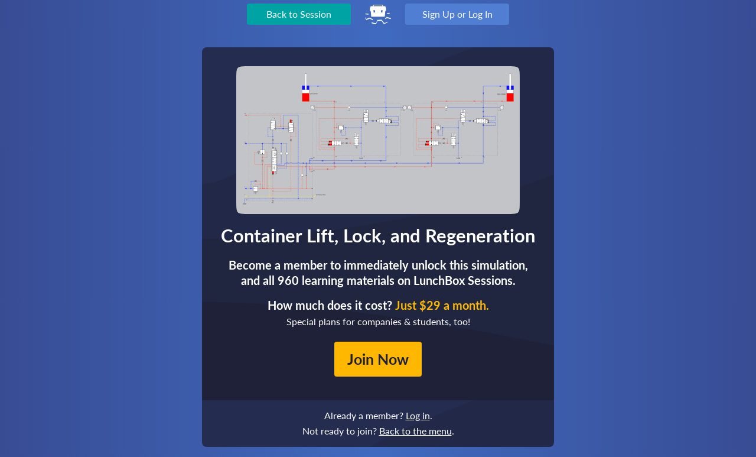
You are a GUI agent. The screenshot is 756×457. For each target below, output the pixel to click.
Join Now (378, 359)
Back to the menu (415, 430)
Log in (418, 415)
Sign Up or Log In (457, 14)
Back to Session (298, 14)
